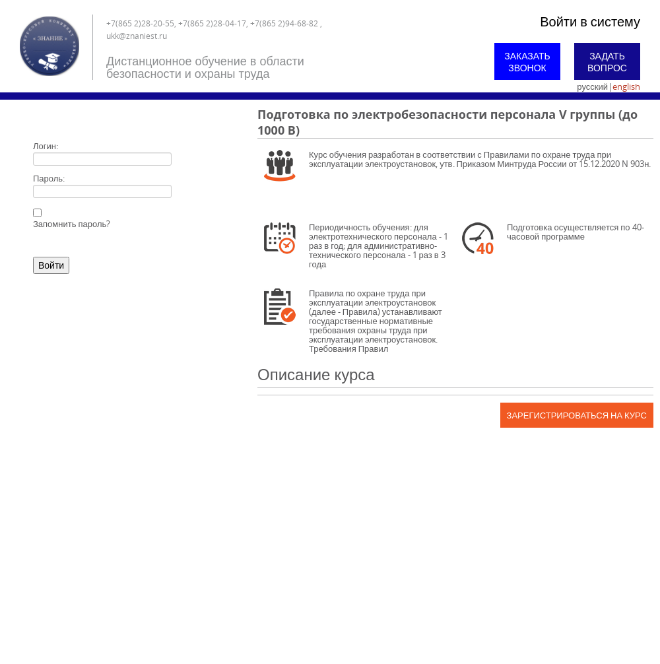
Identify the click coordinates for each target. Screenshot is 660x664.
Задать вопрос (607, 62)
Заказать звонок (527, 62)
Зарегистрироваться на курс (577, 415)
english (626, 86)
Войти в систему (590, 21)
